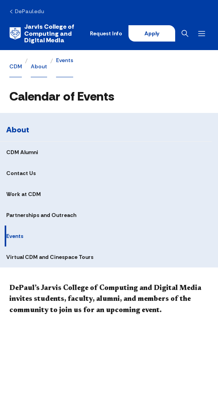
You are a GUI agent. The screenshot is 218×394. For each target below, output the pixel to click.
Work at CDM (23, 194)
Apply (151, 33)
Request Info (106, 33)
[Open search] (186, 33)
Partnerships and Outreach (41, 215)
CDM (15, 66)
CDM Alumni (22, 152)
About (39, 66)
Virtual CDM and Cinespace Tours (49, 256)
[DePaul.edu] (26, 11)
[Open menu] (203, 33)
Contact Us (21, 173)
